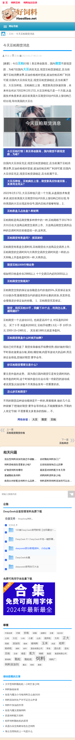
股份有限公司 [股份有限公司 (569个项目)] (37, 648)
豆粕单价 (63, 443)
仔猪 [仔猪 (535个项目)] (18, 633)
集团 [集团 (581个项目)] (49, 653)
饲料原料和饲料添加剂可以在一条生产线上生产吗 (57, 480)
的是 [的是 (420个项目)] (53, 644)
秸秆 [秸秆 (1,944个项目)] (62, 643)
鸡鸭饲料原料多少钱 (50, 475)
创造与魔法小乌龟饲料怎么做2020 (22, 694)
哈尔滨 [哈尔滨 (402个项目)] (60, 633)
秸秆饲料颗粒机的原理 (16, 721)
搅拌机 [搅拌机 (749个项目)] (47, 638)
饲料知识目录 (30, 2)
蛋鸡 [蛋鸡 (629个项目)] (66, 648)
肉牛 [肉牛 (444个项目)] (25, 648)
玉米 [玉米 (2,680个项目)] (45, 643)
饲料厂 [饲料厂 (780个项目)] (52, 659)
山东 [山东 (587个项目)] (39, 638)
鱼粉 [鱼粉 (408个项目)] (32, 665)
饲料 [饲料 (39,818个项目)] (40, 658)
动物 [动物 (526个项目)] (35, 633)
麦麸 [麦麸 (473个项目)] (39, 665)
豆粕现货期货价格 (16, 433)
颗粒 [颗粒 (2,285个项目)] (18, 659)
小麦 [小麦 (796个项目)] (30, 638)
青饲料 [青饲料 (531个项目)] (8, 659)
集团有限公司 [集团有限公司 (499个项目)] (61, 654)
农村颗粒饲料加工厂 (50, 459)
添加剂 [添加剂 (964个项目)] (16, 643)
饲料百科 (15, 2)
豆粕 (11, 33)
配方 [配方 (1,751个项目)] (32, 653)
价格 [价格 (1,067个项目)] (26, 633)
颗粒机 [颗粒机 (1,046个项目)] (28, 659)
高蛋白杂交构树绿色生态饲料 (20, 726)
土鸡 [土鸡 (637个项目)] (7, 638)
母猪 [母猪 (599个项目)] (7, 643)
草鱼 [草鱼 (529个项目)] (48, 648)
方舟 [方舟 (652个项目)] (57, 638)
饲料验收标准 (12, 689)
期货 (58, 63)
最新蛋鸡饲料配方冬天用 (52, 470)
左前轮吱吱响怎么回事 (51, 464)
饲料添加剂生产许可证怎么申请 (21, 700)
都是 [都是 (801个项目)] (23, 653)
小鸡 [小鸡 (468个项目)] (23, 638)
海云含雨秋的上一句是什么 (19, 731)
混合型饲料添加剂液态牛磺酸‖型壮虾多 (21, 459)
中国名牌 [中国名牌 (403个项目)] (8, 633)
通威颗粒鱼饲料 (12, 475)
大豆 (26, 69)
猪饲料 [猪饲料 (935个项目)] (34, 643)
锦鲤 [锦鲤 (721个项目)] (41, 653)
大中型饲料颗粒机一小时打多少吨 (22, 684)
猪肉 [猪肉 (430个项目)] (25, 644)
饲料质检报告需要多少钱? (17, 464)
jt (10, 56)
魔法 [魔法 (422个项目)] (24, 665)
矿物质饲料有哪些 (13, 470)
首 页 (5, 2)
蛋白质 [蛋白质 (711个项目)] (57, 648)
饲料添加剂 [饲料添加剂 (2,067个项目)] (12, 664)
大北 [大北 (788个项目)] (15, 638)
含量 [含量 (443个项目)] (51, 633)
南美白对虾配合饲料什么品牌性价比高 (21, 480)
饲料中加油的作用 (14, 705)
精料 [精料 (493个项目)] (17, 648)
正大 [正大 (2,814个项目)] (66, 638)
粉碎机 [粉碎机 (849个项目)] (8, 648)
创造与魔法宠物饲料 (15, 710)
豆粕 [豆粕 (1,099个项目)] (7, 653)
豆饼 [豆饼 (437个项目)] (15, 654)
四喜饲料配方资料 (14, 715)
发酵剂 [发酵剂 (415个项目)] (43, 633)
